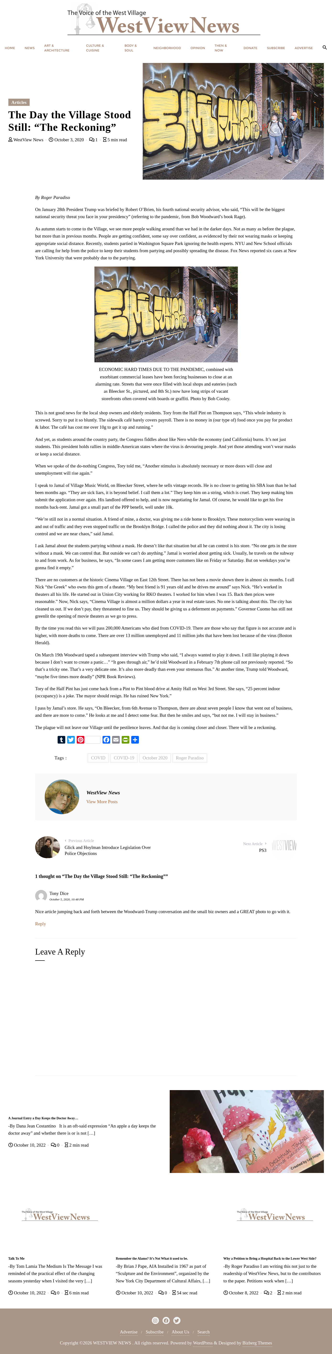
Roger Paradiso (190, 757)
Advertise (129, 1331)
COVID (98, 757)
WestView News (26, 139)
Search (203, 1331)
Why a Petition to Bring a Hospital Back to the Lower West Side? (269, 1258)
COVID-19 (124, 757)
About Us (180, 1331)
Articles (19, 102)
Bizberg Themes (257, 1342)
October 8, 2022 (241, 1292)
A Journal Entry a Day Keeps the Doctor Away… (43, 1118)
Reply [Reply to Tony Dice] (40, 923)
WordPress (203, 1342)
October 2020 (155, 757)
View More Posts (102, 801)
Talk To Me (16, 1258)
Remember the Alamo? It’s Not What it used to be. (152, 1258)
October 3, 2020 (67, 139)
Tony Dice (58, 893)
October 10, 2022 (27, 1145)
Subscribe (154, 1331)
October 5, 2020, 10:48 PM (66, 899)
